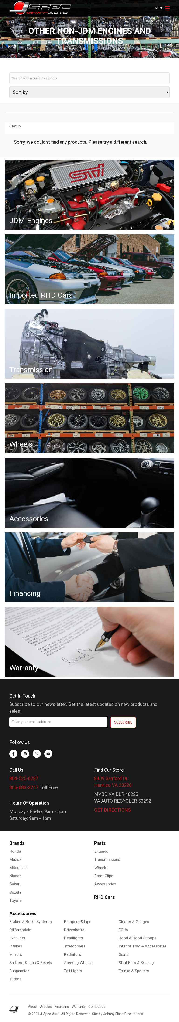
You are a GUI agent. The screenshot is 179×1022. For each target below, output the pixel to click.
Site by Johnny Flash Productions (117, 1014)
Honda (15, 851)
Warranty (79, 1007)
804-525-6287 (23, 778)
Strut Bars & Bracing (136, 962)
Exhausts (17, 938)
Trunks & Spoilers (134, 970)
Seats (124, 954)
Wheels (100, 867)
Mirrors (15, 954)
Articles (46, 1007)
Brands (17, 843)
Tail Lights (73, 970)
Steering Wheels (78, 962)
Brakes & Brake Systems (30, 921)
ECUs (123, 929)
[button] (162, 8)
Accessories (105, 884)
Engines (101, 851)
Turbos (15, 979)
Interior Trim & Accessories (143, 946)
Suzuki (15, 892)
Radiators (72, 954)
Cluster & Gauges (134, 921)
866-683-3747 (23, 787)
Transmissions (107, 859)
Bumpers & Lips (77, 921)
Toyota (16, 900)
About (32, 1007)
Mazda (15, 859)
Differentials (20, 929)
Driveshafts (74, 929)
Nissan (15, 875)
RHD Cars (104, 897)
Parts (100, 843)
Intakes (15, 946)
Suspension (19, 970)
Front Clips (103, 875)
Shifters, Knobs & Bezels (30, 962)
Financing (62, 1007)
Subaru (16, 884)
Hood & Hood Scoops (137, 938)
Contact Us (97, 1007)
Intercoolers (75, 946)
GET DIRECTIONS (112, 810)
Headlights (73, 938)
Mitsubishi (19, 867)
